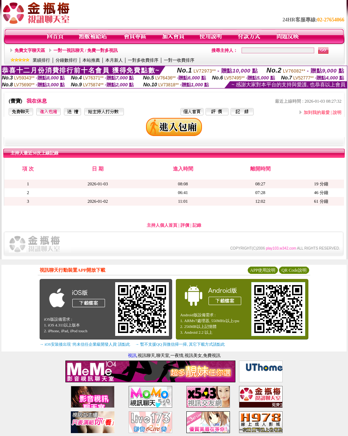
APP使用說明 (262, 270)
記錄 (197, 225)
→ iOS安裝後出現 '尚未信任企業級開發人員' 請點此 (85, 344)
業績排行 (41, 60)
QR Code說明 (294, 270)
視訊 (132, 355)
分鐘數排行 (66, 60)
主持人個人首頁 (162, 225)
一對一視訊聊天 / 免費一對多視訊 (85, 50)
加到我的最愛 (317, 112)
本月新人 (114, 60)
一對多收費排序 (143, 60)
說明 (337, 112)
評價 (185, 225)
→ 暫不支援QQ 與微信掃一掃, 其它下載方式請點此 (180, 344)
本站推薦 (91, 60)
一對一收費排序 (179, 60)
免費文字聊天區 (30, 50)
